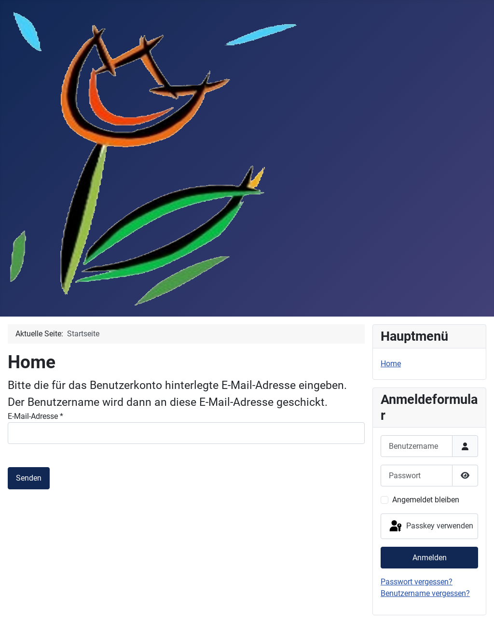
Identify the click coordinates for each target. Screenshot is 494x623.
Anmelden (429, 557)
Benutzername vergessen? (425, 593)
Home (391, 363)
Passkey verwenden (430, 526)
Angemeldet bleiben (425, 499)
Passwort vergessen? (417, 581)
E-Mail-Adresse (35, 416)
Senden (28, 478)
